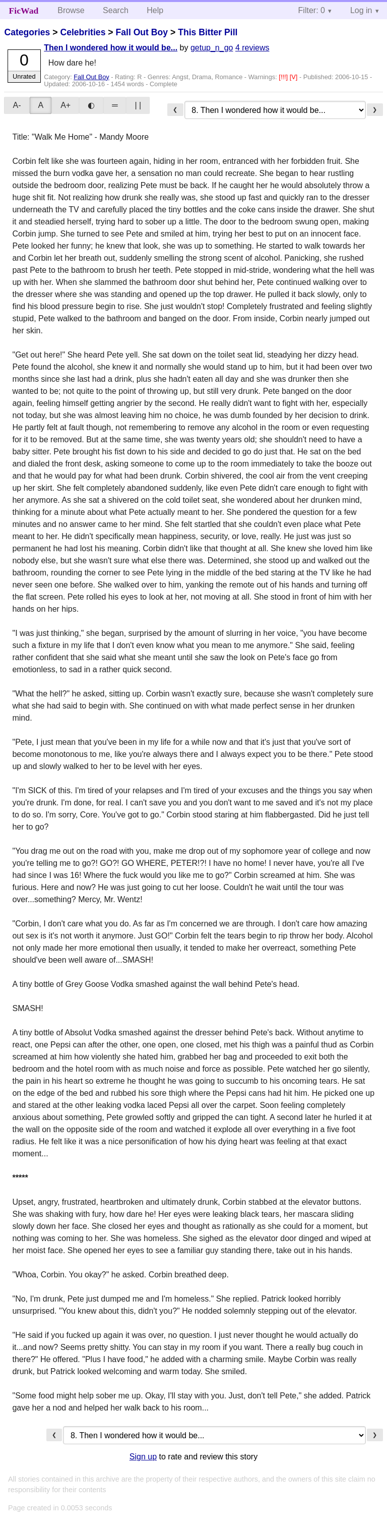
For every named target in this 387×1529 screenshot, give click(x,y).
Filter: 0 (311, 10)
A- (17, 105)
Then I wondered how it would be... (110, 47)
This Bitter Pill (207, 32)
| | (138, 105)
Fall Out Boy (141, 32)
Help (155, 10)
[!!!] (284, 77)
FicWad (24, 11)
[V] (294, 77)
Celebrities (82, 32)
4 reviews (252, 47)
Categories (27, 32)
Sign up (143, 1456)
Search (115, 10)
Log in (361, 10)
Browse (70, 10)
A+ (65, 105)
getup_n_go (211, 47)
